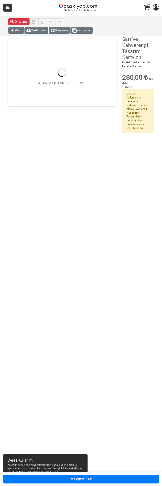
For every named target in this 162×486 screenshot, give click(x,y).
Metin (16, 30)
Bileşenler (59, 30)
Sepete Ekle (81, 479)
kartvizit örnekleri (131, 62)
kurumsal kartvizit (132, 66)
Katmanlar (81, 30)
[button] (156, 7)
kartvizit (147, 62)
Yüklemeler (36, 30)
